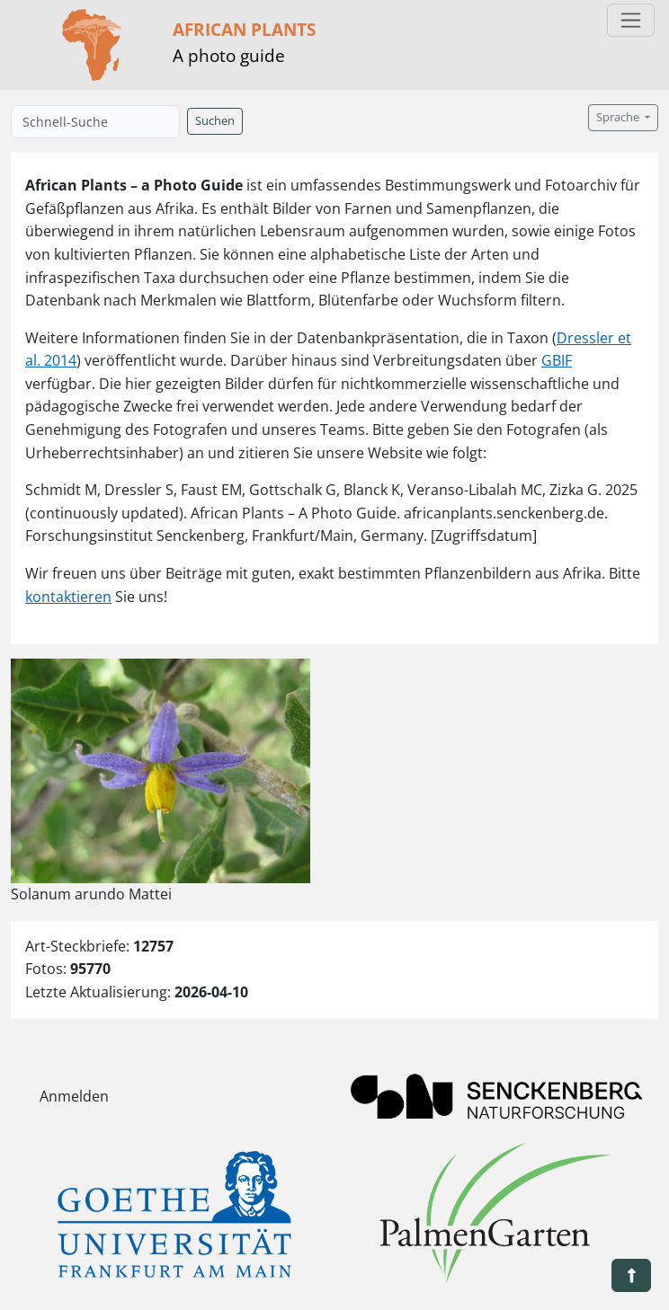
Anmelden (74, 1096)
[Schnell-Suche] (95, 121)
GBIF (556, 360)
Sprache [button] (619, 117)
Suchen (215, 120)
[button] (631, 1275)
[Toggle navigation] (631, 20)
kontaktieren (68, 596)
